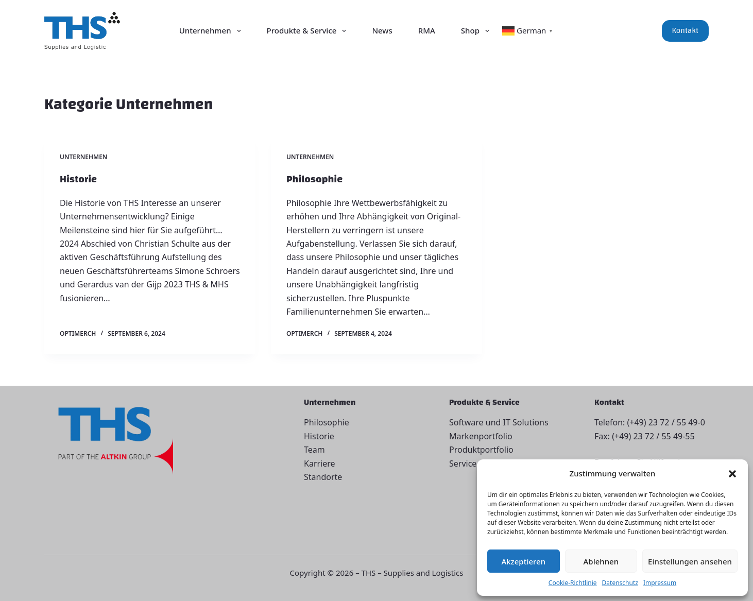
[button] (732, 474)
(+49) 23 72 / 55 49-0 (666, 422)
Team (314, 449)
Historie (78, 178)
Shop (477, 31)
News (382, 30)
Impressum (659, 582)
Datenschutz (620, 582)
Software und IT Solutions (499, 422)
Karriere (319, 463)
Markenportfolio (480, 436)
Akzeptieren (523, 561)
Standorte (323, 477)
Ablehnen (601, 561)
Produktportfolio (481, 449)
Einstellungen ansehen (690, 561)
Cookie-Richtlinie (573, 582)
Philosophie (314, 178)
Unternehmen (212, 31)
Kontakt (685, 31)
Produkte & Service (309, 31)
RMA (426, 30)
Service (462, 463)
